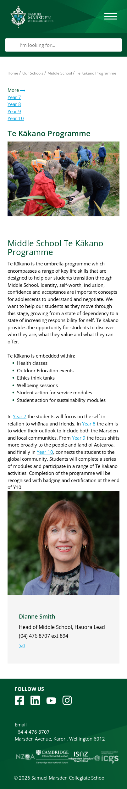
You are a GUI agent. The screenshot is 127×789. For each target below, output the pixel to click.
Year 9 (14, 111)
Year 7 (14, 97)
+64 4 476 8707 (32, 732)
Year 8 (14, 104)
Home (13, 73)
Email (21, 724)
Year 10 (16, 118)
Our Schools (32, 73)
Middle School (59, 73)
